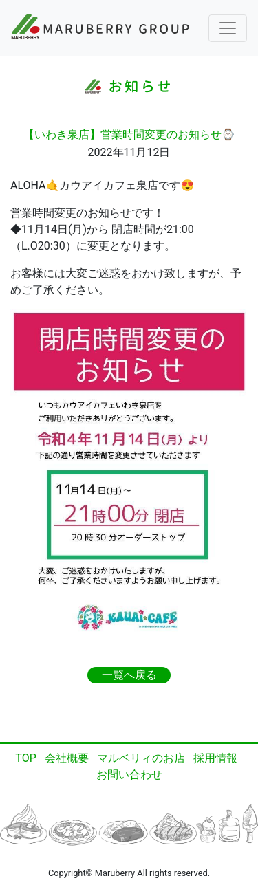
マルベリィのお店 (141, 758)
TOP (25, 758)
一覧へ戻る (129, 674)
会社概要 (67, 758)
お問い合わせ (129, 774)
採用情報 (215, 758)
